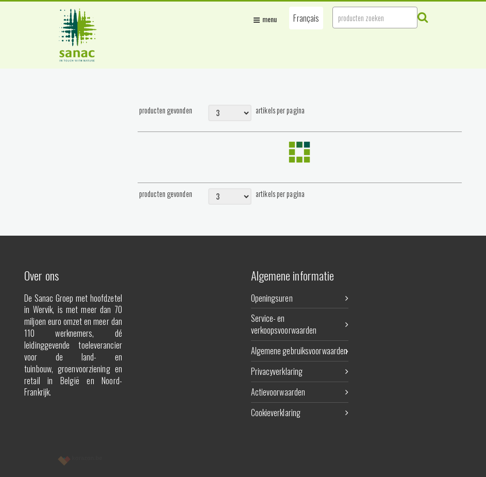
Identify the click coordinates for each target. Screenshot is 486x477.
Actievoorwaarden (300, 392)
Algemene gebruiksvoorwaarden (300, 350)
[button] (306, 18)
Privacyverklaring (300, 371)
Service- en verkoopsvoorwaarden (300, 324)
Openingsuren (300, 298)
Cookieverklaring (300, 412)
